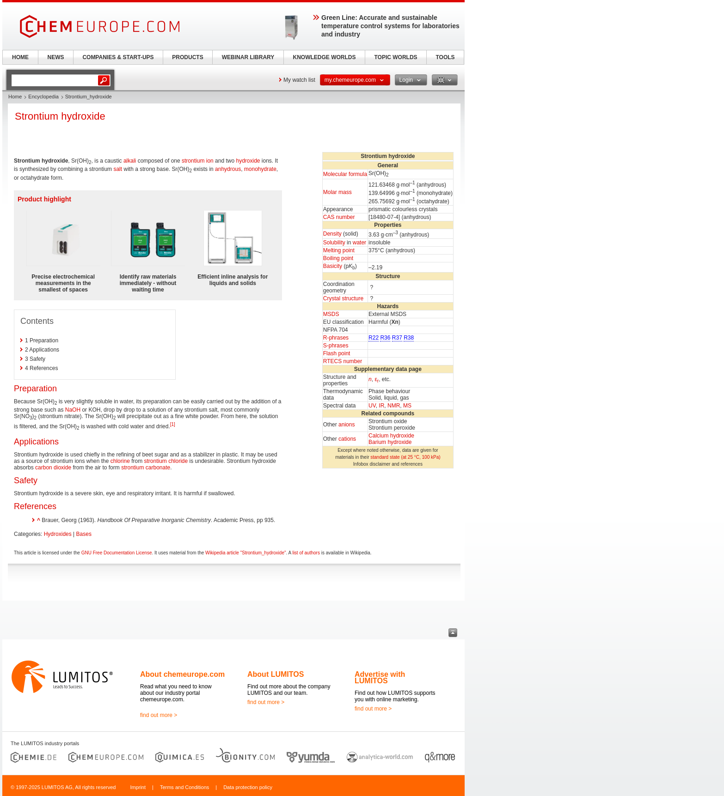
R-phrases (336, 337)
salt (117, 169)
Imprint (138, 787)
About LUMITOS (275, 674)
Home (15, 96)
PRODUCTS (187, 57)
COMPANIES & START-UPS (117, 57)
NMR (393, 405)
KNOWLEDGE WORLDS (324, 57)
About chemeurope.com (182, 674)
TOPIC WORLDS (395, 57)
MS (407, 405)
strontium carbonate (145, 467)
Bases (84, 534)
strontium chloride (166, 461)
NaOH (72, 410)
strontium (193, 161)
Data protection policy (247, 787)
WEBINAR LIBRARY (248, 57)
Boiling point (338, 258)
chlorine (120, 461)
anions (346, 424)
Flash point (336, 353)
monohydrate (260, 169)
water (359, 242)
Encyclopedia (43, 96)
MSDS (331, 314)
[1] (172, 424)
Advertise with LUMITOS (380, 677)
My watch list (299, 80)
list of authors (305, 552)
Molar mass (337, 192)
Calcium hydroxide (391, 435)
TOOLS (445, 57)
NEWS (56, 57)
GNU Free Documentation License (116, 552)
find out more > (158, 715)
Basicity (332, 266)
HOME (20, 57)
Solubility (334, 242)
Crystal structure (343, 298)
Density (332, 234)
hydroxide (248, 161)
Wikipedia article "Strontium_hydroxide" (245, 552)
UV (372, 405)
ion (210, 161)
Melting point (339, 250)
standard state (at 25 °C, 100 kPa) (405, 457)
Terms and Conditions (184, 787)
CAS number (339, 217)
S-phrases (336, 345)
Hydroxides (58, 534)
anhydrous (228, 169)
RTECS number (342, 361)
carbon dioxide (53, 467)
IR (381, 405)
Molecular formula (345, 174)
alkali (129, 161)
